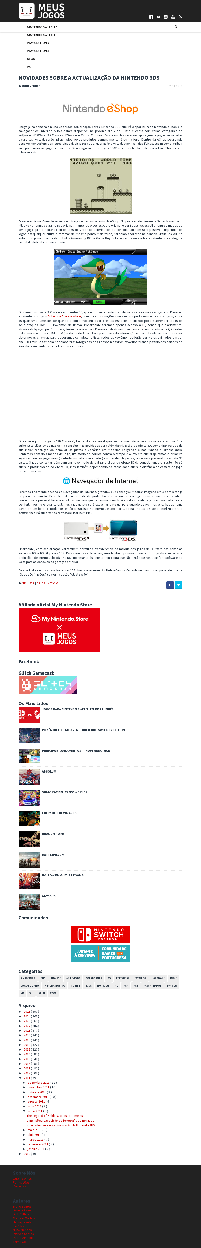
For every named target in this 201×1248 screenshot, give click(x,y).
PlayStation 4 (32, 51)
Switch (166, 969)
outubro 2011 (31, 1075)
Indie (167, 961)
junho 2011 (29, 1094)
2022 (21, 1009)
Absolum (43, 755)
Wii (17, 976)
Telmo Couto (21, 1225)
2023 (21, 1004)
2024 (21, 1000)
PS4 (120, 969)
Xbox (25, 59)
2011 (21, 1061)
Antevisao (67, 961)
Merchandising (49, 969)
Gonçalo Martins (24, 1201)
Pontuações (21, 1166)
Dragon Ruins (47, 817)
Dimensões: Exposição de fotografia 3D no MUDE (55, 1104)
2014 (21, 1047)
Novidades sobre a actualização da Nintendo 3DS (55, 1109)
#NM (19, 566)
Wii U (28, 976)
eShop (35, 566)
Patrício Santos (23, 1217)
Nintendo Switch (35, 35)
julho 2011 (29, 1090)
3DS (26, 566)
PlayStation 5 (32, 43)
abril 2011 (29, 1118)
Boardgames (88, 961)
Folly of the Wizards (53, 797)
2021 (21, 1014)
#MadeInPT (22, 961)
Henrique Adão (23, 1205)
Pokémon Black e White (58, 308)
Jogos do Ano (24, 969)
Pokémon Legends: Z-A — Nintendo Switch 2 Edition (77, 713)
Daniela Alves (22, 1194)
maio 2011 (29, 1113)
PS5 (130, 969)
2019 (21, 1023)
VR (178, 969)
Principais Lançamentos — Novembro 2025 (70, 734)
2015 (21, 1042)
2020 (21, 1019)
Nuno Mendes (22, 1213)
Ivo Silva (18, 1209)
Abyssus (43, 880)
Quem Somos (22, 1162)
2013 (21, 1052)
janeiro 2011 (30, 1132)
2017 (21, 1033)
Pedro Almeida (23, 1221)
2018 (21, 1028)
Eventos (135, 961)
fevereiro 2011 (32, 1128)
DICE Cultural (21, 1198)
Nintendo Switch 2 (36, 27)
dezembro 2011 (33, 1066)
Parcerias (19, 1170)
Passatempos (147, 969)
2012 (21, 1057)
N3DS (83, 969)
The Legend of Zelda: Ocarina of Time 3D (49, 1099)
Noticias (47, 566)
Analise (50, 961)
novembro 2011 (33, 1071)
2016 (21, 1038)
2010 (21, 1137)
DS (103, 961)
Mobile (69, 969)
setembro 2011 (33, 1080)
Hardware (152, 961)
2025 (21, 995)
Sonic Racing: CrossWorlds (59, 776)
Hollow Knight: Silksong (57, 859)
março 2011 (30, 1123)
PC (23, 67)
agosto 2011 (31, 1085)
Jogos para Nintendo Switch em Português (72, 693)
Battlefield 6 (47, 838)
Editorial (117, 961)
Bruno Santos (22, 1190)
